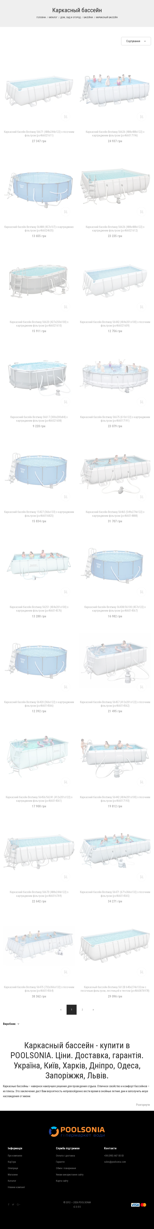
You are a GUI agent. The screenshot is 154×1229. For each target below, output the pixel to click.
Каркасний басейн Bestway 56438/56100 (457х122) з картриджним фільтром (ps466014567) (115, 608)
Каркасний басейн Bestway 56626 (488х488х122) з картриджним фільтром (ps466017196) (115, 133)
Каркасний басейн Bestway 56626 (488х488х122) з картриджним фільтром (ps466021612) (115, 228)
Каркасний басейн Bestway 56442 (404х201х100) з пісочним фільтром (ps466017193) (115, 799)
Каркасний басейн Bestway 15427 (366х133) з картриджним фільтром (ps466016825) (39, 513)
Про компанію (15, 1155)
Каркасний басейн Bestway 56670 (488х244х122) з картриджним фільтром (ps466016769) (39, 893)
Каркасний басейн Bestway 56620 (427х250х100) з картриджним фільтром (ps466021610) (39, 323)
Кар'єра (12, 1161)
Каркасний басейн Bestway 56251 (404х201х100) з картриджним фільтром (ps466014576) (39, 608)
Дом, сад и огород (70, 17)
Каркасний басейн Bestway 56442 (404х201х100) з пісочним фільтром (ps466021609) (115, 323)
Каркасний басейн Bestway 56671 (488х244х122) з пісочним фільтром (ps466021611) (39, 133)
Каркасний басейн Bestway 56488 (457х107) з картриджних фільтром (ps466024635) (39, 228)
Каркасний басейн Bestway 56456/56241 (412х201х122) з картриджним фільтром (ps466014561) (39, 799)
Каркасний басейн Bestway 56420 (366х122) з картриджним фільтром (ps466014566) (39, 703)
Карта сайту (62, 1180)
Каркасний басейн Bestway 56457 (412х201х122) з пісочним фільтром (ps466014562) (115, 703)
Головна (41, 17)
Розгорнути (143, 1104)
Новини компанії (16, 1187)
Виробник (9, 1024)
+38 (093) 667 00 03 (114, 1155)
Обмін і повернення (66, 1168)
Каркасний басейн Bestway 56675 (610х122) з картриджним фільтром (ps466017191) (115, 418)
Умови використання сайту (69, 1174)
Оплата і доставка (65, 1155)
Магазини (13, 1174)
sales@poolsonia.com (115, 1161)
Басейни (88, 17)
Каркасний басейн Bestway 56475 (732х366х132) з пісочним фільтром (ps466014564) (39, 989)
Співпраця (13, 1168)
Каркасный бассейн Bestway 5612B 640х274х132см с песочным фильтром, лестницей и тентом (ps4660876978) (115, 989)
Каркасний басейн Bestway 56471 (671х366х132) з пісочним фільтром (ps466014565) (115, 893)
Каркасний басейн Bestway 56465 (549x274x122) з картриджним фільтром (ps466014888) (115, 513)
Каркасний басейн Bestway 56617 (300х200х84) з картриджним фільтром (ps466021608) (39, 418)
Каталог (53, 17)
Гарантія (60, 1161)
